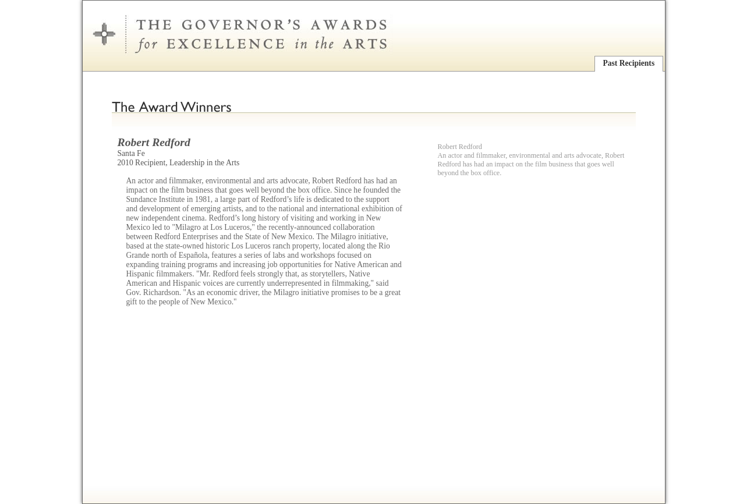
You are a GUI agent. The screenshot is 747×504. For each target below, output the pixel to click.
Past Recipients (628, 63)
